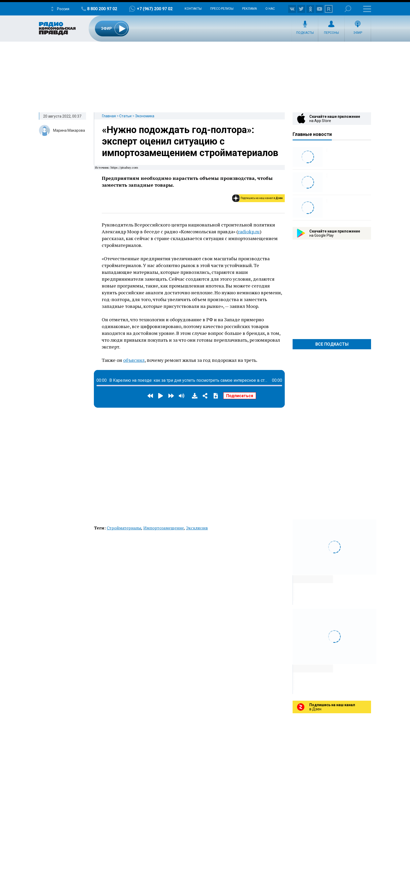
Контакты (193, 8)
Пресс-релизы (222, 8)
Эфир (357, 33)
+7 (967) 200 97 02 (155, 8)
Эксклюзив (197, 528)
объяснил (134, 360)
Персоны (331, 33)
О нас (270, 8)
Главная (109, 116)
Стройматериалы (124, 528)
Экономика (144, 116)
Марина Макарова (69, 130)
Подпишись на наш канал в (262, 198)
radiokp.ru (249, 231)
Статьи (125, 116)
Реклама (249, 8)
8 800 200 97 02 (102, 8)
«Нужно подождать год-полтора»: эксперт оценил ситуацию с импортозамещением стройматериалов (190, 141)
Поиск (348, 8)
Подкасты (305, 33)
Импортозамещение (163, 528)
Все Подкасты (332, 344)
